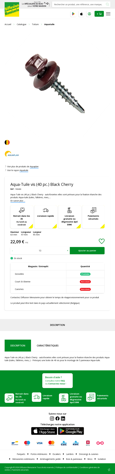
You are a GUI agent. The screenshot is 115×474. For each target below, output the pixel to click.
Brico (89, 459)
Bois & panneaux (74, 459)
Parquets (21, 454)
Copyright (9, 467)
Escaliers (57, 454)
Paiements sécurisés (93, 217)
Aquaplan (34, 166)
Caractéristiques (48, 345)
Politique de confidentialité (67, 467)
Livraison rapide (45, 216)
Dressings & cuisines (88, 454)
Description (57, 325)
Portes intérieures (39, 454)
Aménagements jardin (50, 459)
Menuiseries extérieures (23, 459)
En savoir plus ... (17, 200)
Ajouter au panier (87, 250)
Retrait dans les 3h (21, 220)
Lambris (70, 454)
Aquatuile (24, 170)
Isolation (102, 459)
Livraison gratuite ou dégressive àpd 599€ (69, 220)
